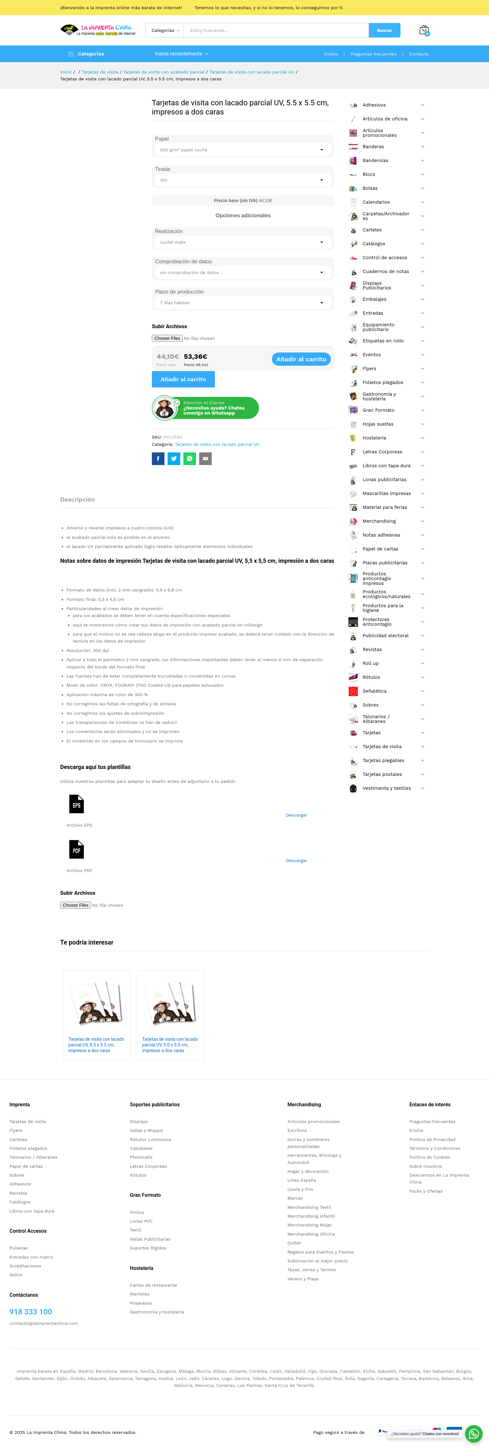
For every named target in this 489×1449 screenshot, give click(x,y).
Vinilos (137, 1212)
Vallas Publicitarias (150, 1239)
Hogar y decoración (308, 1171)
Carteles (18, 1139)
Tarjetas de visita (27, 1121)
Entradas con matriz (31, 1257)
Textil (135, 1229)
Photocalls (141, 1157)
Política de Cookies (429, 1157)
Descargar (296, 815)
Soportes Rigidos (148, 1247)
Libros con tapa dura (31, 1210)
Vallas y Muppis (146, 1130)
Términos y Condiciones (434, 1148)
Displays (138, 1121)
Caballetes (141, 1148)
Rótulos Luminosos (150, 1139)
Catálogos (20, 1201)
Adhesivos (20, 1183)
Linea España (301, 1180)
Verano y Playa (302, 1278)
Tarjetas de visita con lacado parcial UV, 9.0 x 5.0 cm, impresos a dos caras (170, 1045)
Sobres (16, 1175)
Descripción (77, 500)
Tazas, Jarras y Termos (311, 1269)
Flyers (15, 1130)
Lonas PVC (141, 1221)
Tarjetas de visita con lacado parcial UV (217, 444)
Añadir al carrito (308, 359)
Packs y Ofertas (426, 1191)
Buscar (384, 30)
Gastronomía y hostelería (157, 1311)
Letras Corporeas (148, 1166)
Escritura (297, 1130)
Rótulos (138, 1175)
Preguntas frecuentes (374, 53)
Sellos (15, 1274)
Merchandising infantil (311, 1216)
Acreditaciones (25, 1265)
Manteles (139, 1293)
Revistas (18, 1193)
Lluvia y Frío (300, 1189)
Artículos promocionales (313, 1121)
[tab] (80, 502)
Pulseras (18, 1247)
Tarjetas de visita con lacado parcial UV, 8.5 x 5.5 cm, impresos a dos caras (96, 1045)
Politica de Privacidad (432, 1139)
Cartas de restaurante (153, 1285)
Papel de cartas (26, 1166)
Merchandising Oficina (311, 1234)
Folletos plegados (28, 1148)
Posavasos (141, 1303)
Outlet (294, 1242)
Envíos (331, 53)
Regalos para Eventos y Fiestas (320, 1251)
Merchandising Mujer (309, 1224)
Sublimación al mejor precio (317, 1260)
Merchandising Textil (309, 1207)
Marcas (294, 1198)
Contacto (419, 53)
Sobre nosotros (425, 1166)
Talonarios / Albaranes (33, 1157)
